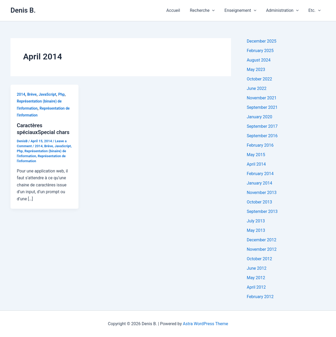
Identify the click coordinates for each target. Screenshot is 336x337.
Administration (284, 10)
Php (61, 94)
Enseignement (244, 10)
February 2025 (260, 50)
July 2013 (256, 220)
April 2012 (256, 287)
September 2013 (262, 211)
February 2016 (260, 145)
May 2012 (256, 277)
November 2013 (261, 192)
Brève (32, 94)
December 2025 (261, 41)
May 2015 (256, 154)
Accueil (179, 10)
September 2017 (262, 126)
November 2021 (261, 97)
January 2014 (259, 183)
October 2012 (259, 258)
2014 (21, 94)
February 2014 (260, 173)
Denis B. (23, 10)
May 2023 (256, 69)
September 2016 (262, 135)
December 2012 (261, 239)
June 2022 (256, 88)
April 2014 (256, 164)
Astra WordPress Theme (205, 323)
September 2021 (262, 107)
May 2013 (256, 230)
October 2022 (259, 78)
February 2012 (260, 296)
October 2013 (259, 202)
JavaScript (47, 94)
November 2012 (261, 249)
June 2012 (256, 268)
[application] (217, 10)
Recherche (207, 10)
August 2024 (258, 60)
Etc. (315, 10)
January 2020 (259, 116)
